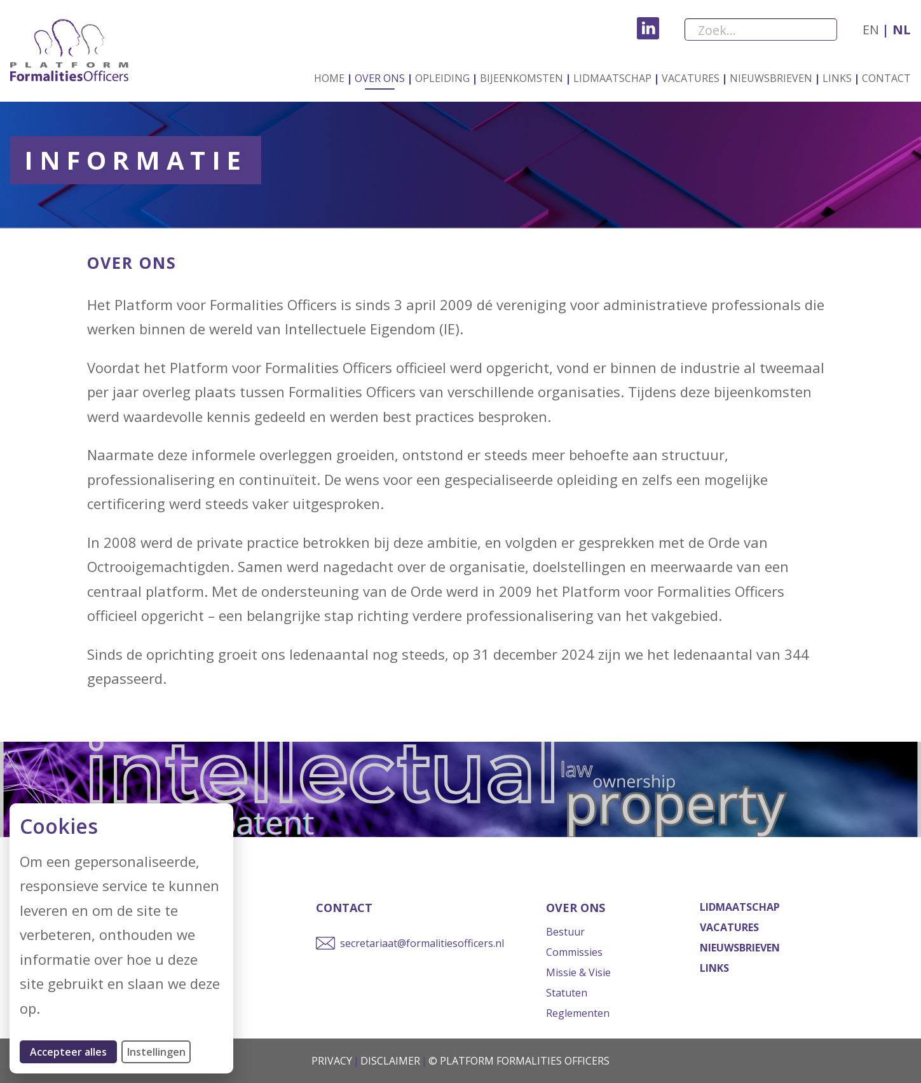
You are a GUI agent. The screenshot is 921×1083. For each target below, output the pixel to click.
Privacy (331, 1061)
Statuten (566, 993)
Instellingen (156, 1052)
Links (837, 78)
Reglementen (578, 1013)
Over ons (380, 78)
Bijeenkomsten (521, 78)
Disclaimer (390, 1061)
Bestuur (565, 932)
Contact (886, 78)
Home (329, 78)
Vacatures (691, 78)
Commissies (574, 952)
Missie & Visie (578, 972)
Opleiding (442, 78)
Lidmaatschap (612, 78)
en (871, 29)
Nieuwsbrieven (771, 78)
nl (900, 29)
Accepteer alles (73, 1051)
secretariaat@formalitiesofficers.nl (422, 943)
